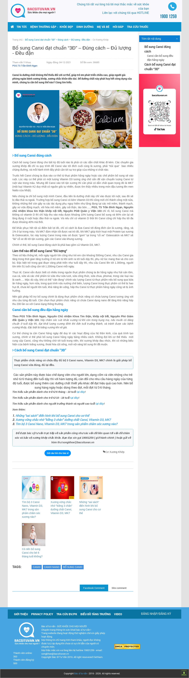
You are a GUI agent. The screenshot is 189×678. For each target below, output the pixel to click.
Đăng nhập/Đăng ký (156, 614)
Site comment (119, 588)
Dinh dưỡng (85, 27)
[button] (43, 26)
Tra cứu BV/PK (66, 614)
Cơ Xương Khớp (101, 39)
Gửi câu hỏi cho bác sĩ (57, 453)
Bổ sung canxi (72, 567)
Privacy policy (42, 614)
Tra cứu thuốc (137, 27)
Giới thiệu (21, 614)
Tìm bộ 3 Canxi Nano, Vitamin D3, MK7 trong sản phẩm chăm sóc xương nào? (66, 424)
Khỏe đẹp (66, 27)
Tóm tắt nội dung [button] (151, 38)
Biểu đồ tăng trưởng (95, 614)
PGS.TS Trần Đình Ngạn (24, 65)
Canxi (36, 567)
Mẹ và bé (103, 27)
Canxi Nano (51, 567)
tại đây (81, 391)
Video (118, 614)
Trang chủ (17, 39)
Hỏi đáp (118, 27)
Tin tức (22, 27)
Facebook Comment (94, 588)
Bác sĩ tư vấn (80, 673)
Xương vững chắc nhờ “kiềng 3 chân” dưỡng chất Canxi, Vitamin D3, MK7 (63, 420)
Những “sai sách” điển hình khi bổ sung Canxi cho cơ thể (52, 415)
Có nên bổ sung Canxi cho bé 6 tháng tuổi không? (32, 553)
